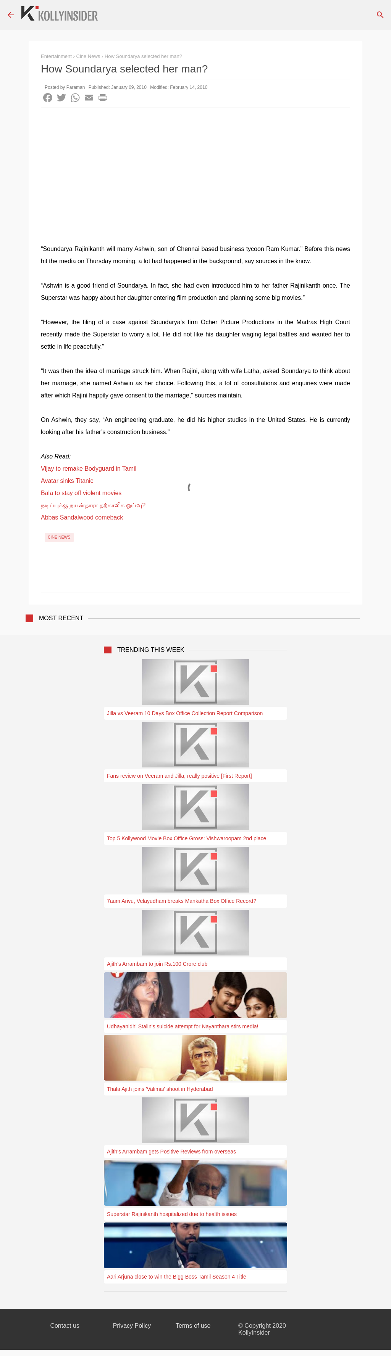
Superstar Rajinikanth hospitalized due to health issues (172, 1214)
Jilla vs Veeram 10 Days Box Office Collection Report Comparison (185, 713)
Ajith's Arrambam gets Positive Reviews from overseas (171, 1151)
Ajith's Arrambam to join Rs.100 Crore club (157, 964)
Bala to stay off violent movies (81, 493)
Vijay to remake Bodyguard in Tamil (88, 468)
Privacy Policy (132, 1325)
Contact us (64, 1325)
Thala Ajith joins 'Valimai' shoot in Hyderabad (160, 1089)
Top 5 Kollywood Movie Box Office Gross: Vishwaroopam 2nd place (186, 838)
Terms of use (193, 1325)
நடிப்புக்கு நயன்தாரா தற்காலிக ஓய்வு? (93, 505)
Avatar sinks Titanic (67, 481)
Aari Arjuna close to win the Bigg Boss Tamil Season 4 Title (176, 1277)
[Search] (380, 15)
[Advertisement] (195, 165)
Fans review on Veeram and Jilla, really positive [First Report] (179, 776)
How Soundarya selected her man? (143, 56)
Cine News (59, 537)
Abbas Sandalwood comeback (82, 517)
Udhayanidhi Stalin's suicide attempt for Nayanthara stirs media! (182, 1026)
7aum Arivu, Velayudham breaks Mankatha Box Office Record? (181, 901)
